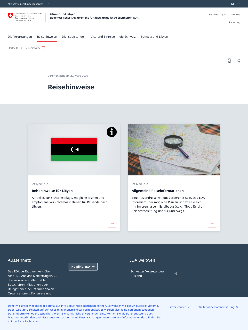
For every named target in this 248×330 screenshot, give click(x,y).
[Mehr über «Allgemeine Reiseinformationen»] (212, 223)
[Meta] (224, 14)
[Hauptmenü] (121, 36)
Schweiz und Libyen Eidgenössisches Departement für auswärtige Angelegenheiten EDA (93, 15)
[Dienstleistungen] (73, 36)
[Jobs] (224, 14)
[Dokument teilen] (238, 61)
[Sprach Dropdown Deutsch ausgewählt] (234, 4)
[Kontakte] (235, 14)
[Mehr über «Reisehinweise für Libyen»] (112, 223)
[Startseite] (13, 48)
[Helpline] (213, 14)
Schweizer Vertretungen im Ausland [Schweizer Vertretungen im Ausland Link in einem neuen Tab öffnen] (154, 273)
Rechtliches (32, 321)
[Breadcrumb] (122, 48)
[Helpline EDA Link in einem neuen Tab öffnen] (83, 266)
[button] (19, 36)
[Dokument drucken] (229, 60)
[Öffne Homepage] (73, 19)
